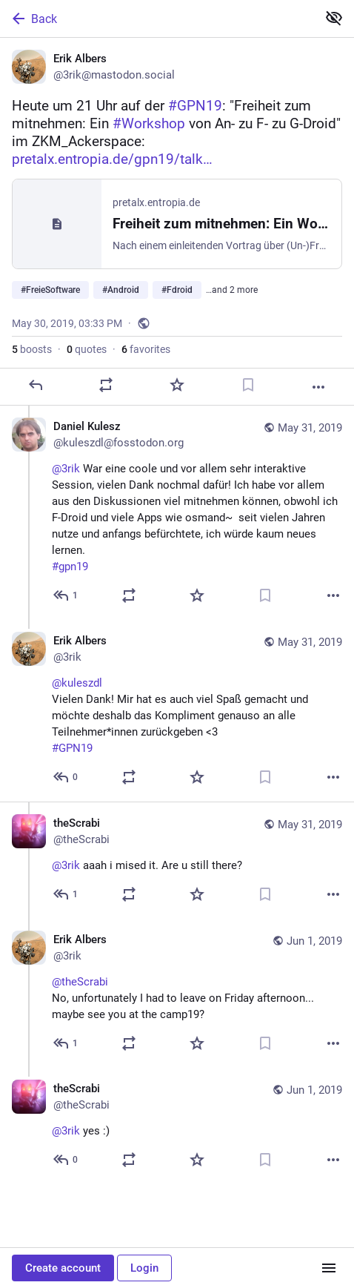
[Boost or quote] (106, 385)
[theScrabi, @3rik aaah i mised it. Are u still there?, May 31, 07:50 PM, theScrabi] (177, 860)
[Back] (157, 18)
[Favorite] (177, 385)
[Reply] (35, 385)
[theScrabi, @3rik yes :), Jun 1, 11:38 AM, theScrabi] (177, 1126)
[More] (318, 387)
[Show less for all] (334, 18)
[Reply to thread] (66, 595)
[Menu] (328, 1268)
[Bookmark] (248, 385)
